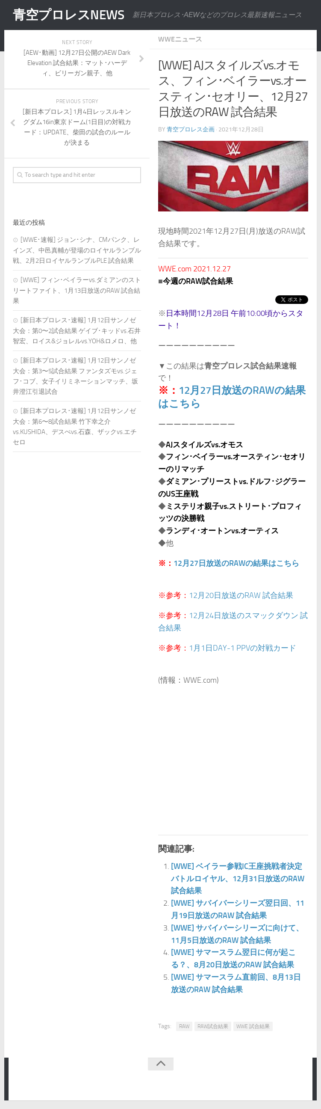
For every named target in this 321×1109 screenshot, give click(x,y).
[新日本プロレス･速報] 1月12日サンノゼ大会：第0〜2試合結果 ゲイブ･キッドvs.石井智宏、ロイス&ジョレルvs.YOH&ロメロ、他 (77, 330)
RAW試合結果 (212, 1026)
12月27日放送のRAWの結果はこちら (236, 563)
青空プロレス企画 (191, 129)
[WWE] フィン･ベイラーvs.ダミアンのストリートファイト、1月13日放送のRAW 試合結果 (77, 290)
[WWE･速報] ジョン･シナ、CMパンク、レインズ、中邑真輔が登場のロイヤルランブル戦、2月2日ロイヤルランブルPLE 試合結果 (77, 250)
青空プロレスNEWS (68, 15)
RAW (184, 1026)
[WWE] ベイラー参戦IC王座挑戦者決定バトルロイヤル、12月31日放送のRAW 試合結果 (237, 879)
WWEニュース (180, 39)
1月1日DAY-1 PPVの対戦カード (242, 648)
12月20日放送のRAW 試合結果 (241, 595)
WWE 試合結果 (253, 1026)
